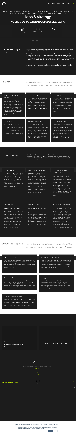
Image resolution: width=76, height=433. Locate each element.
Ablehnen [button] (55, 430)
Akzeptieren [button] (50, 430)
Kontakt (68, 3)
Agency (49, 3)
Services (53, 3)
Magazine (63, 3)
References (58, 3)
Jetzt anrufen (37, 415)
